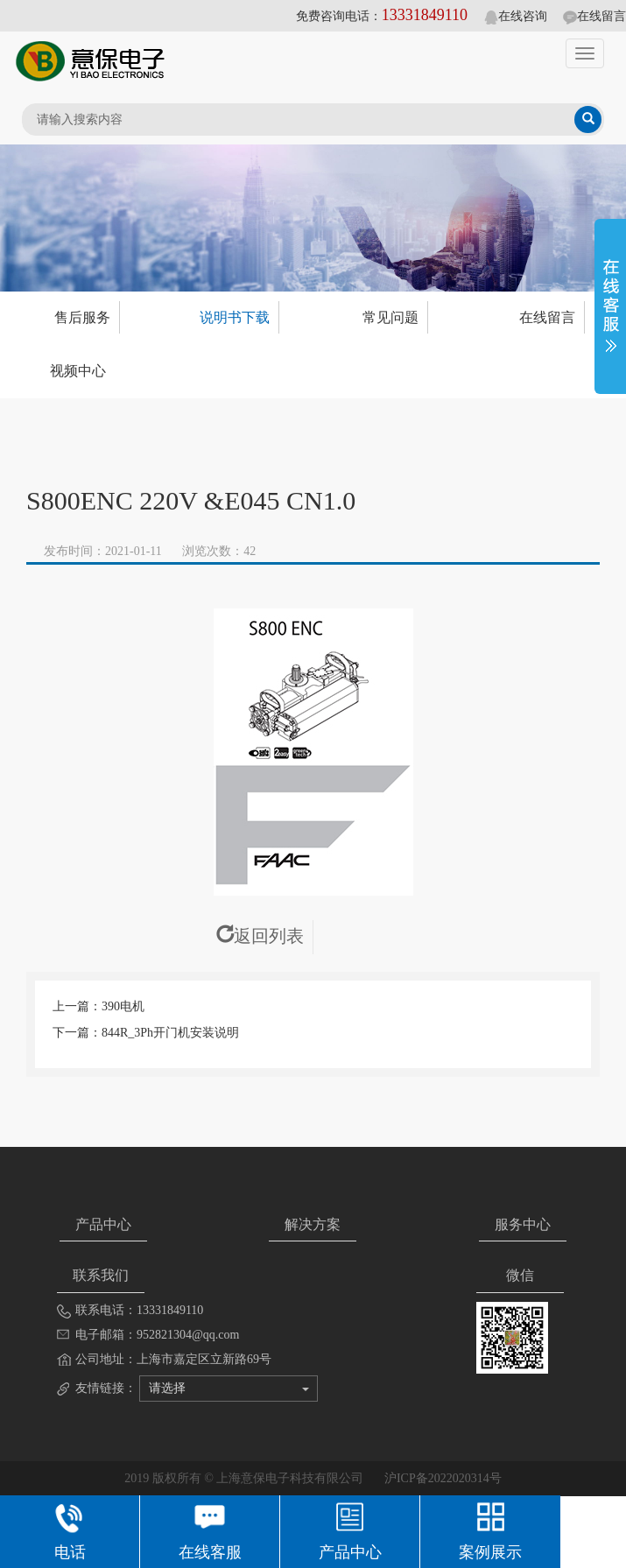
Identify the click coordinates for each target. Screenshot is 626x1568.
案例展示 (490, 1529)
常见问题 (390, 317)
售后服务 (82, 317)
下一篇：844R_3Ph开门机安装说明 (146, 1032)
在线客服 (210, 1529)
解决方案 (313, 1224)
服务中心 (523, 1224)
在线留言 (594, 16)
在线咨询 (515, 16)
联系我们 (101, 1275)
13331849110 (425, 15)
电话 (69, 1529)
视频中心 (78, 370)
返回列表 (260, 936)
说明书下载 (235, 317)
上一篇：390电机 (98, 1006)
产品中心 (103, 1224)
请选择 (229, 1388)
